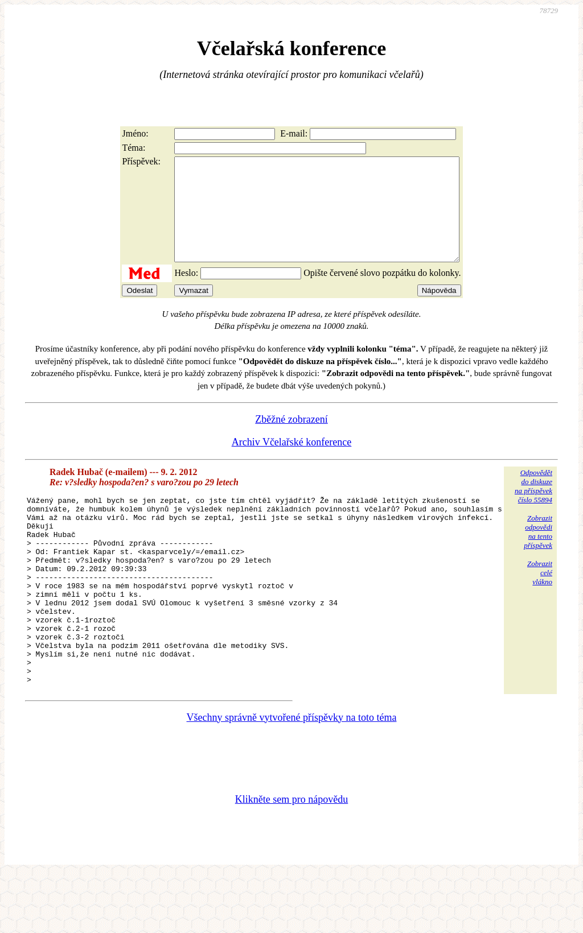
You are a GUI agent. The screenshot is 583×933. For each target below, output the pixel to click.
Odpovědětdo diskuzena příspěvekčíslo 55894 (533, 507)
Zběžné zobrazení (291, 439)
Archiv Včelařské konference (292, 462)
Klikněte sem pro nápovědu (291, 857)
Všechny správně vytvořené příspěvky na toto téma (292, 775)
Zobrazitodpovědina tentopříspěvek (538, 552)
